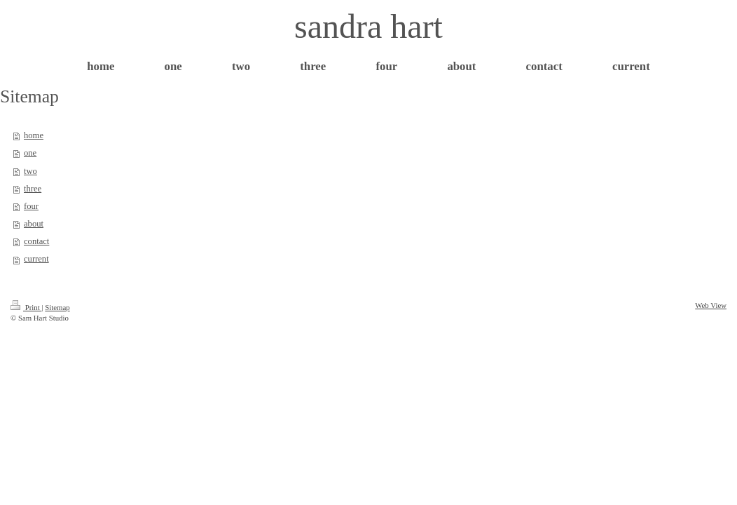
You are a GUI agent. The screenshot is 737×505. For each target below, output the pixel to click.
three (32, 189)
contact (36, 241)
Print (26, 307)
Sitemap (57, 307)
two (30, 171)
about (33, 224)
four (31, 206)
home (33, 135)
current (36, 259)
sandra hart (368, 26)
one (30, 153)
